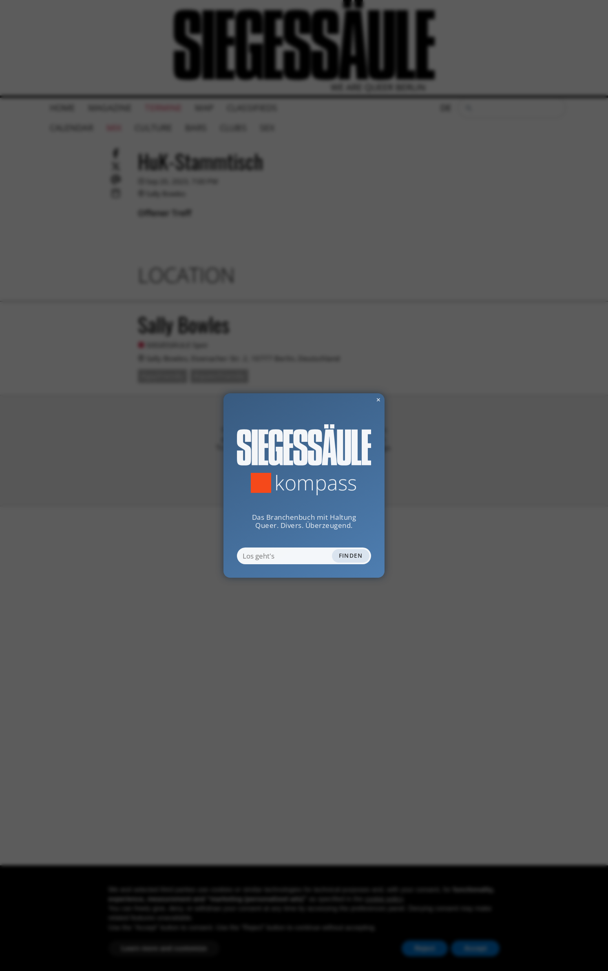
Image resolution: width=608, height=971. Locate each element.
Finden (351, 555)
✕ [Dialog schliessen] (359, 399)
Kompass (315, 482)
